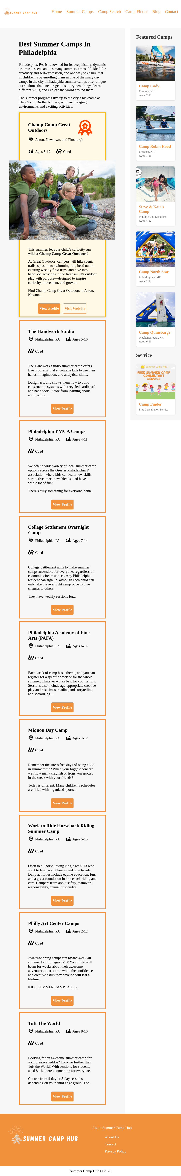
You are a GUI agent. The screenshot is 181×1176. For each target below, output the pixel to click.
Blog (156, 11)
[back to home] (20, 11)
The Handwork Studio (51, 331)
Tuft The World (44, 1023)
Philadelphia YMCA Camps (56, 431)
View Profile (49, 308)
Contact (171, 11)
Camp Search (109, 11)
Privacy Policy (115, 1151)
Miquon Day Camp (48, 730)
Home (56, 11)
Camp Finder (136, 11)
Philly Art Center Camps (53, 923)
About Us (112, 1137)
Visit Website (75, 308)
